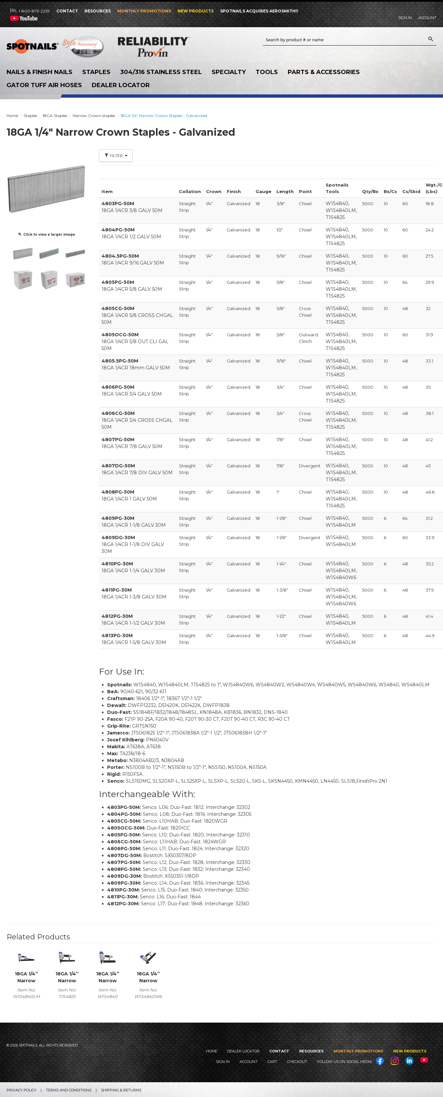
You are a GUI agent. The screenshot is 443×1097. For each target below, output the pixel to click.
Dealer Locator (121, 85)
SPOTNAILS (56, 48)
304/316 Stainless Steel (161, 72)
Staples (96, 72)
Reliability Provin (167, 46)
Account (427, 17)
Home (211, 1051)
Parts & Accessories (324, 72)
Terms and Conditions (68, 1090)
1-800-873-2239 (34, 11)
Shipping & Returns (121, 1090)
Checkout (297, 1061)
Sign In (405, 17)
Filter (115, 155)
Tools (267, 72)
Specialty (229, 72)
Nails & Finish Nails (39, 72)
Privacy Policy (21, 1090)
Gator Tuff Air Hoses (44, 85)
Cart (272, 1061)
